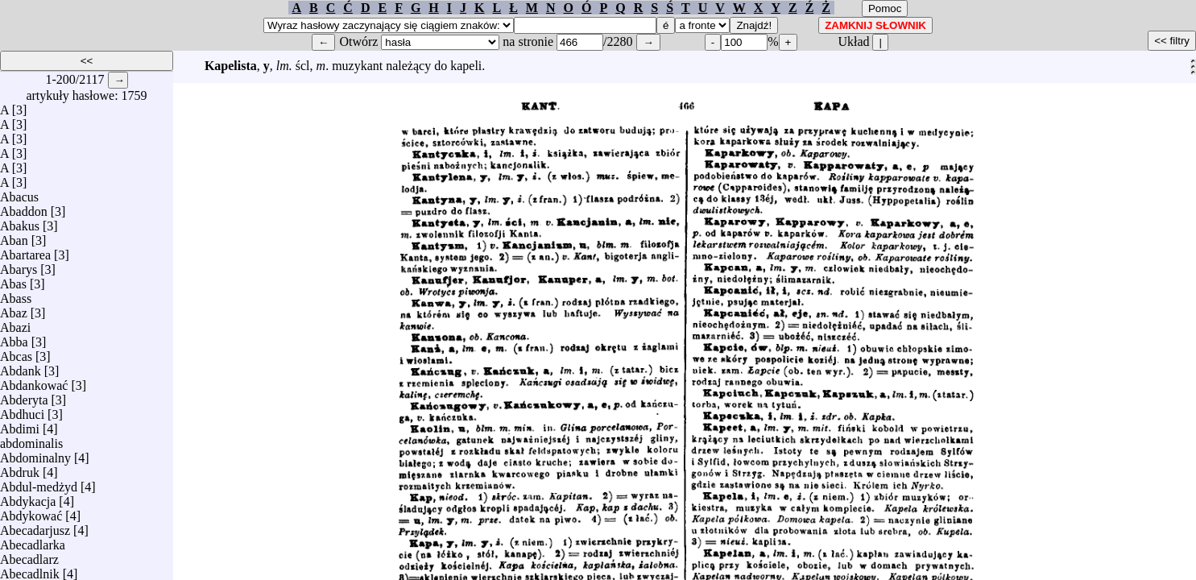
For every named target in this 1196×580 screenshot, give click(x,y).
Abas (13, 280)
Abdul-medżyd (38, 483)
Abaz (13, 309)
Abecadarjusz (35, 526)
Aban (14, 236)
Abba (14, 338)
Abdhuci (22, 410)
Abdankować (34, 381)
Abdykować (31, 512)
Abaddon (24, 207)
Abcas (16, 352)
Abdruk (19, 468)
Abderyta (24, 396)
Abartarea (25, 251)
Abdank (20, 367)
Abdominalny (35, 454)
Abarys (18, 265)
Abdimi (19, 425)
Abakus (19, 222)
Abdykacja (28, 497)
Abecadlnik (30, 570)
